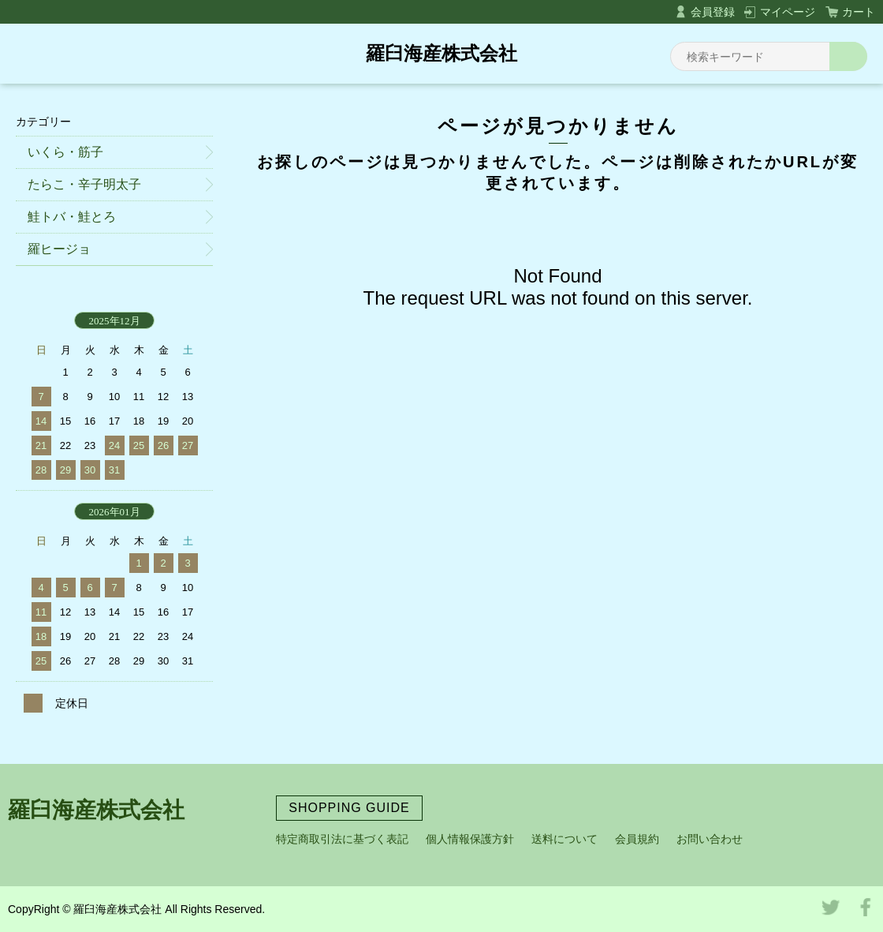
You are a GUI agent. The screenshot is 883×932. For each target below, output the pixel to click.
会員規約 (637, 839)
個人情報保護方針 (470, 839)
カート (858, 12)
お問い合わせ (709, 839)
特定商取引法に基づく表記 (342, 839)
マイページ (787, 12)
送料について (564, 839)
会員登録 (713, 12)
